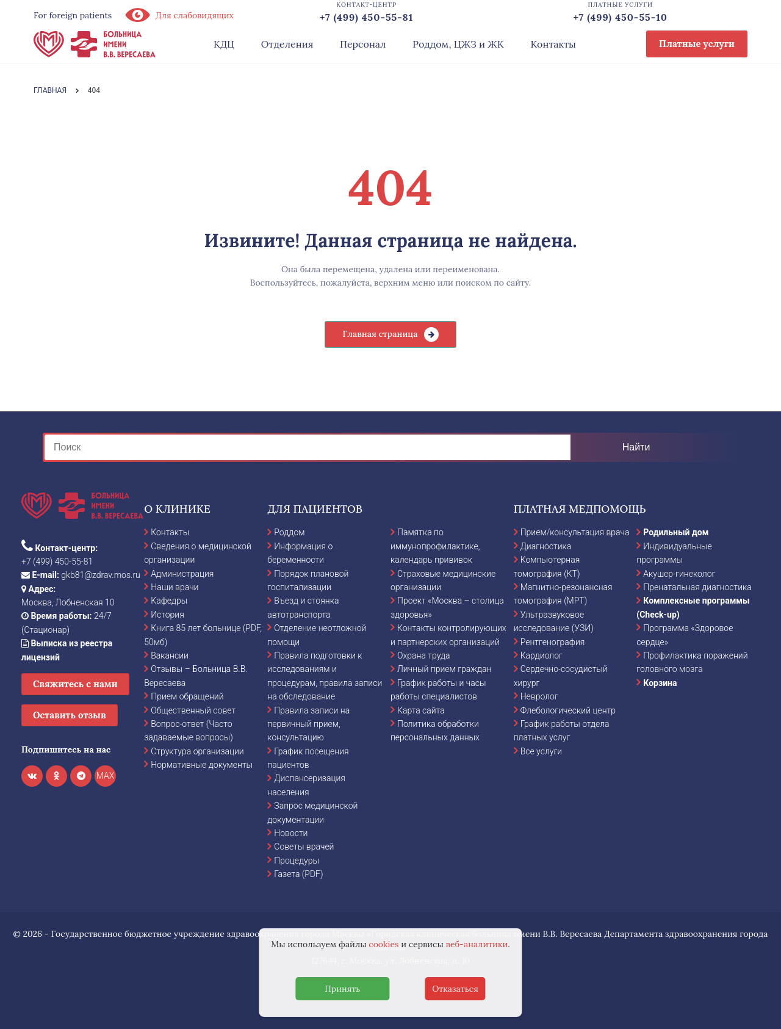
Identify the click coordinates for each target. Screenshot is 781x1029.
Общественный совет (193, 710)
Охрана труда (423, 655)
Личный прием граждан (444, 669)
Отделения (287, 44)
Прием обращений (187, 696)
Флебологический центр (568, 710)
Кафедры (169, 600)
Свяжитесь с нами (75, 684)
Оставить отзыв (69, 715)
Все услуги (541, 751)
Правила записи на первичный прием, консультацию (308, 724)
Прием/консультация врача (575, 532)
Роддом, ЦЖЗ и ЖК (457, 44)
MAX (105, 776)
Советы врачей (304, 846)
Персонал (363, 44)
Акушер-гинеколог (679, 574)
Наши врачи (174, 587)
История (167, 614)
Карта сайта (421, 710)
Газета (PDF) (298, 874)
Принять (342, 988)
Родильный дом (675, 532)
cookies (383, 944)
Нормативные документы (202, 765)
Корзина (660, 683)
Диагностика (546, 546)
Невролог (539, 696)
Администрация (182, 574)
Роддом (289, 532)
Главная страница (379, 333)
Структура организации (197, 751)
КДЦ (224, 44)
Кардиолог (541, 655)
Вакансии (170, 655)
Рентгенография (552, 642)
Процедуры (296, 860)
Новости (291, 833)
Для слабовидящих (179, 15)
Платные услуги (697, 43)
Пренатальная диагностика (697, 587)
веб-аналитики (477, 944)
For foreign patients (73, 15)
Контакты (553, 44)
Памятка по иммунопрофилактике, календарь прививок (435, 546)
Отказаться (455, 988)
